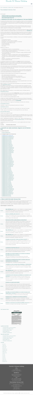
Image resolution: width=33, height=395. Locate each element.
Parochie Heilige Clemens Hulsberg (9, 393)
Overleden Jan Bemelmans (7, 333)
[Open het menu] (31, 4)
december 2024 (4, 362)
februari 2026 (4, 347)
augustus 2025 (4, 353)
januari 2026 (4, 348)
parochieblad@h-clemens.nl (4, 104)
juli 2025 (3, 354)
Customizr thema (27, 393)
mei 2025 (3, 357)
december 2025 (4, 349)
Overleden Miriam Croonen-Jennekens (9, 328)
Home (1, 8)
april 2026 (3, 344)
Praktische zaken (10, 8)
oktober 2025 (4, 352)
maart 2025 (4, 359)
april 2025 (3, 358)
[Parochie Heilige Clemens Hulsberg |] (16, 1)
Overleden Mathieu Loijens (7, 330)
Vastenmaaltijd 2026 (6, 340)
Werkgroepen (5, 8)
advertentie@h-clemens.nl (4, 107)
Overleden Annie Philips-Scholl (8, 329)
